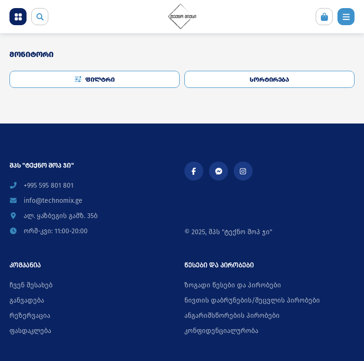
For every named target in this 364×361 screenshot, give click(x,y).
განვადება (26, 300)
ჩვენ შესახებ (31, 285)
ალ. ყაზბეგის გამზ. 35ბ (53, 216)
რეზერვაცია (29, 316)
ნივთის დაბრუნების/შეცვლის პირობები (252, 300)
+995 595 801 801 (41, 185)
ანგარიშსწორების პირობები (232, 316)
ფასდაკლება (30, 331)
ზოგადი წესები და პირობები (232, 285)
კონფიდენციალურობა (221, 331)
